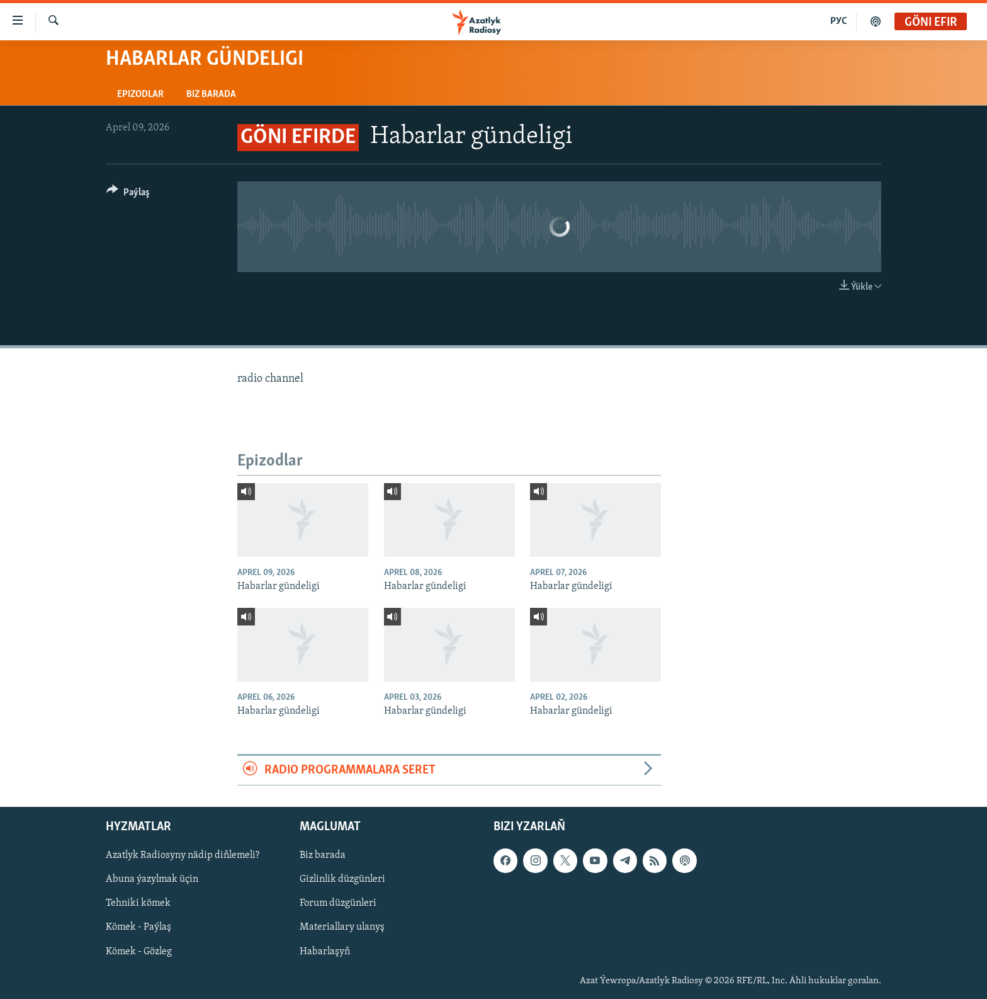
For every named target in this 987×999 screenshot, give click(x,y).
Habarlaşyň (325, 952)
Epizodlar (140, 94)
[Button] (128, 194)
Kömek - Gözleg (139, 952)
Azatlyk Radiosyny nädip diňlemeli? (182, 856)
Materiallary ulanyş (342, 928)
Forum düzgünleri (338, 904)
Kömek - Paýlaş (138, 928)
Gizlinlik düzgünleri (342, 880)
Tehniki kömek (138, 904)
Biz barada (211, 94)
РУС (838, 21)
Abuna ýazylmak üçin (152, 880)
